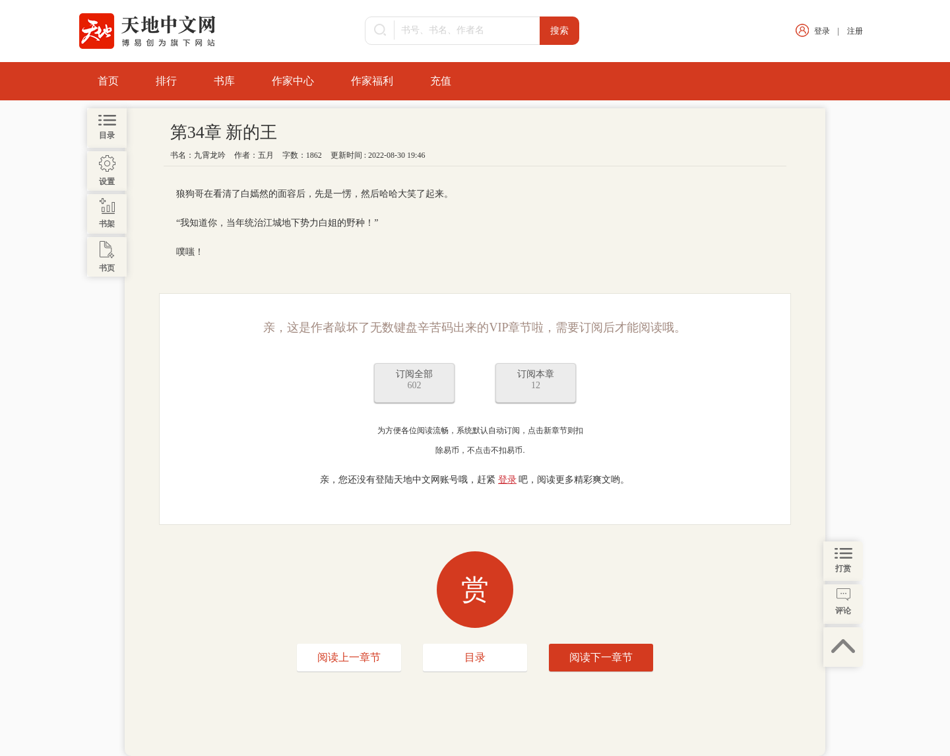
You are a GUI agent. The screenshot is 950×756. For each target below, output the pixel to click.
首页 (108, 80)
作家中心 (293, 80)
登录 (822, 31)
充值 (440, 80)
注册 (855, 31)
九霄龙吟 (210, 155)
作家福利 (372, 80)
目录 (475, 657)
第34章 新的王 (224, 132)
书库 (224, 80)
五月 (266, 155)
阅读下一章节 (601, 657)
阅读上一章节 (349, 657)
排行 (166, 80)
